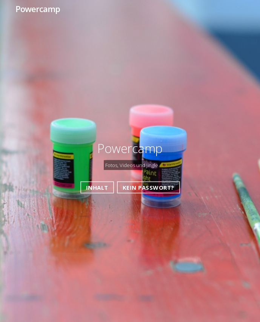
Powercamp (37, 9)
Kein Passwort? (148, 187)
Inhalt (97, 187)
